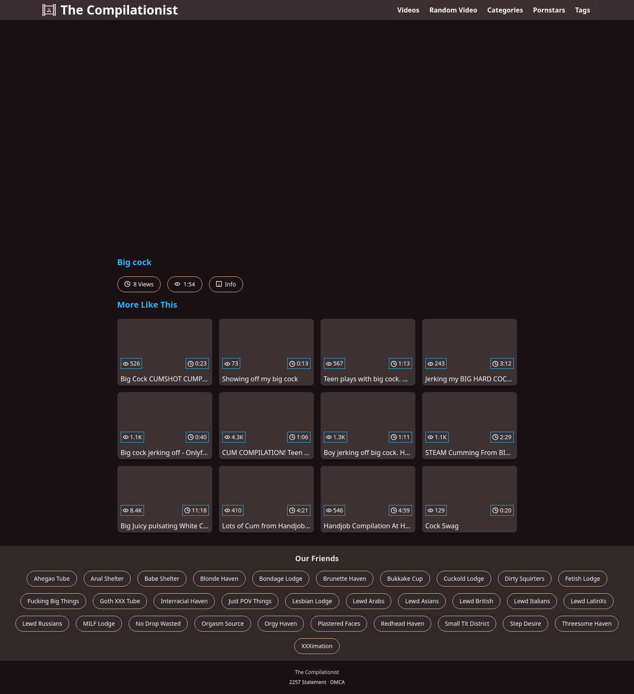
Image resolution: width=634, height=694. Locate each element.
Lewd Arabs (369, 601)
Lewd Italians (532, 601)
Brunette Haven (344, 578)
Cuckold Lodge (464, 578)
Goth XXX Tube (120, 601)
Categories (505, 10)
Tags (582, 10)
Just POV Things (250, 601)
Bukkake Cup (405, 578)
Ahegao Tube (52, 578)
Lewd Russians (42, 623)
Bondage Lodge (281, 578)
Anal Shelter (107, 578)
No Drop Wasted (158, 623)
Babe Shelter (161, 578)
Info (226, 284)
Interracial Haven (184, 601)
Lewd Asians (422, 601)
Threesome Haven (587, 623)
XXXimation (317, 646)
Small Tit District (467, 623)
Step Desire (525, 623)
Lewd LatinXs (589, 601)
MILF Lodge (99, 623)
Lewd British (476, 601)
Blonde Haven (219, 578)
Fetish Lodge (582, 578)
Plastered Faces (339, 623)
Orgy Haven (281, 623)
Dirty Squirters (524, 578)
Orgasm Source (222, 623)
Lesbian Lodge (312, 601)
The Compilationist (110, 9)
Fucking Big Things (53, 601)
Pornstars (549, 10)
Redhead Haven (402, 623)
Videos (409, 10)
